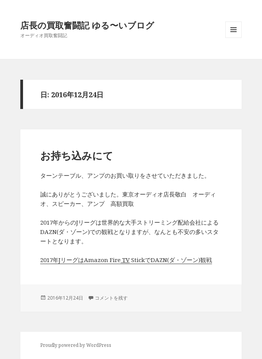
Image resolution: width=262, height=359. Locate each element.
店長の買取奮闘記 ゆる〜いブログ (87, 25)
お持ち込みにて (76, 155)
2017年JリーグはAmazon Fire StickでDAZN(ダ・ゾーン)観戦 (126, 260)
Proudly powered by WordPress (75, 345)
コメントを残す (111, 298)
